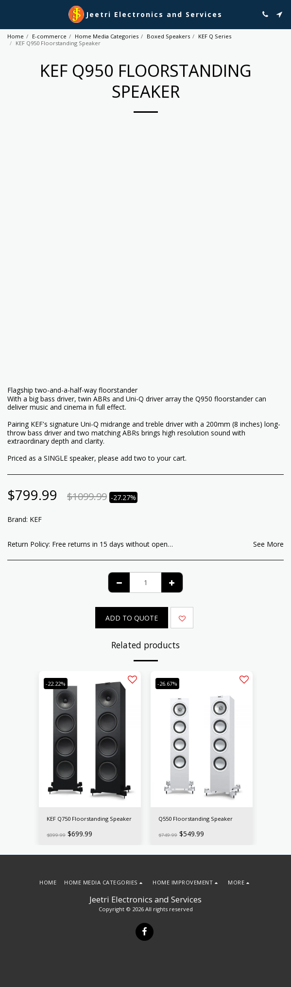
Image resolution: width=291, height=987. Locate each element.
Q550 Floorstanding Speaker (195, 818)
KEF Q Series (214, 36)
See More (268, 544)
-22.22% (56, 683)
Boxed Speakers (168, 36)
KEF (36, 519)
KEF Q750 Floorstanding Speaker (89, 818)
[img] (90, 739)
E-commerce (49, 36)
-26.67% (167, 683)
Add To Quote (131, 618)
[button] (10, 14)
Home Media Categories (106, 36)
